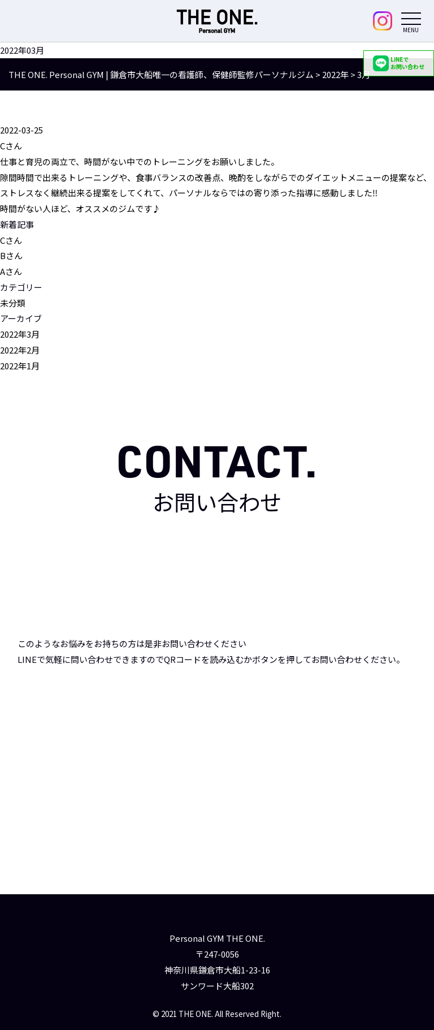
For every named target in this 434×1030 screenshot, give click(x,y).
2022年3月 (20, 334)
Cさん (11, 240)
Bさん (11, 256)
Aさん (11, 271)
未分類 (12, 303)
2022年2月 (20, 350)
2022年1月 (20, 366)
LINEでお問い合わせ (398, 63)
